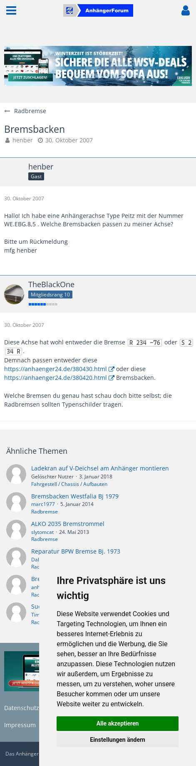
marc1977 (43, 504)
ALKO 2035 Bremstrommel (67, 524)
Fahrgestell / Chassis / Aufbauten (69, 484)
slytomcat (42, 532)
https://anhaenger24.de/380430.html (55, 369)
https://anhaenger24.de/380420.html (55, 378)
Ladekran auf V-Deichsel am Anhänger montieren (100, 468)
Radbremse (44, 511)
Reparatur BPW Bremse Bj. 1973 (75, 551)
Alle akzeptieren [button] (118, 723)
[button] (11, 10)
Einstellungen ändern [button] (117, 739)
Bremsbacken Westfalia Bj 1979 (75, 496)
